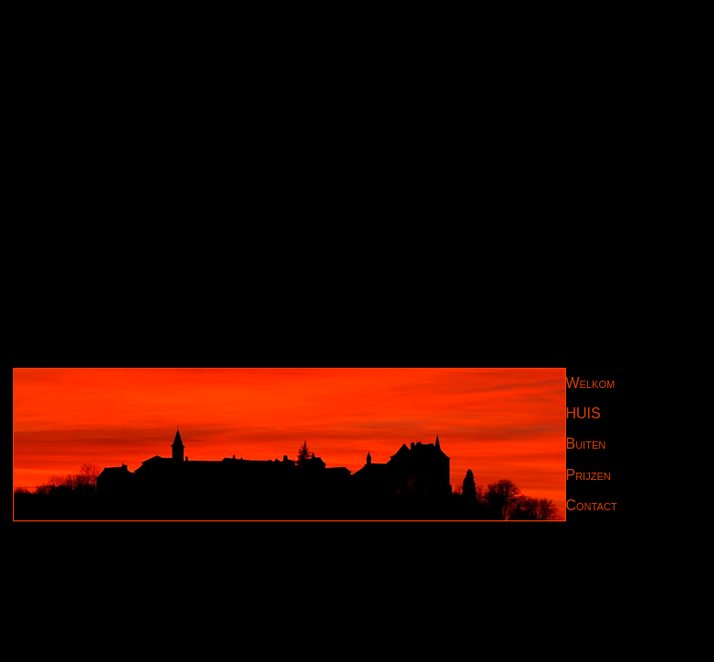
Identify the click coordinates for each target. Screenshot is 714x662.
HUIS (583, 413)
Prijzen (588, 475)
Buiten (586, 443)
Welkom (591, 383)
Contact (592, 505)
